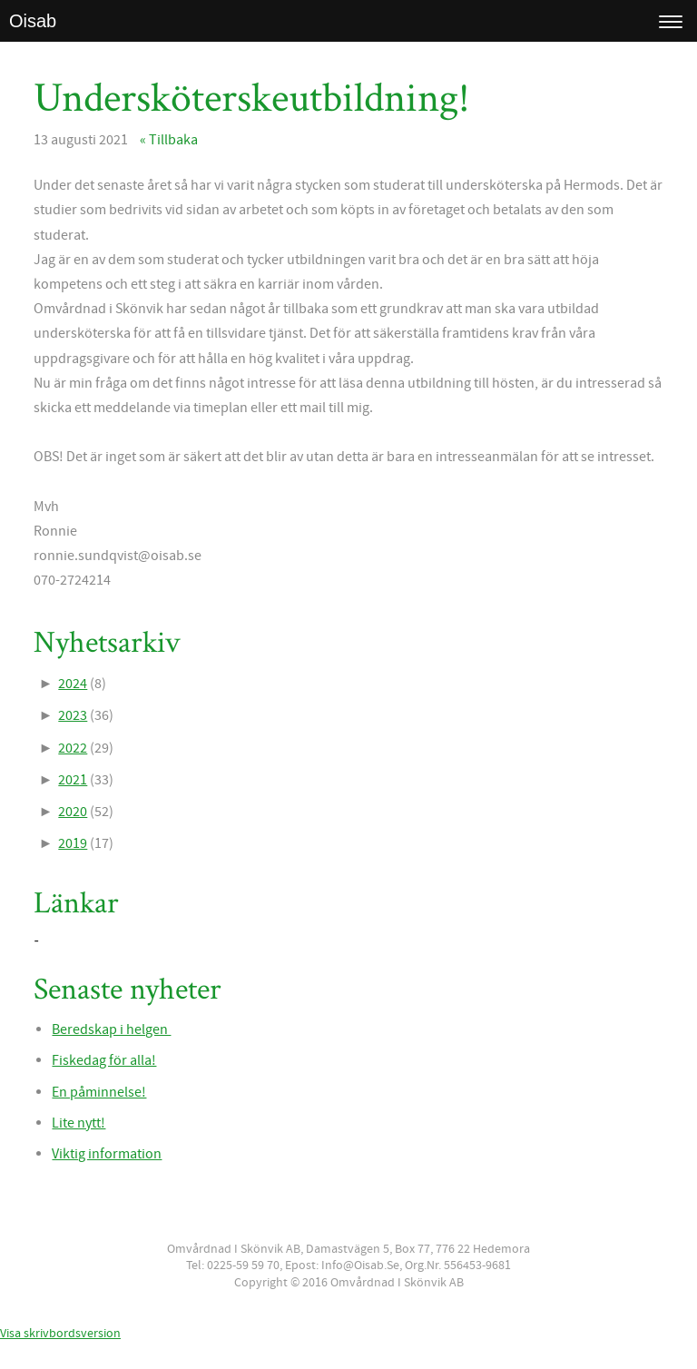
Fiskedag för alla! (104, 1060)
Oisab (32, 21)
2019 (72, 843)
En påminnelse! (99, 1092)
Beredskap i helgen (111, 1029)
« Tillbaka (169, 140)
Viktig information (107, 1154)
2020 (72, 812)
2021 (72, 780)
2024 (72, 684)
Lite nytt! (78, 1123)
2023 (72, 715)
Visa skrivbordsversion (60, 1333)
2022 (72, 748)
